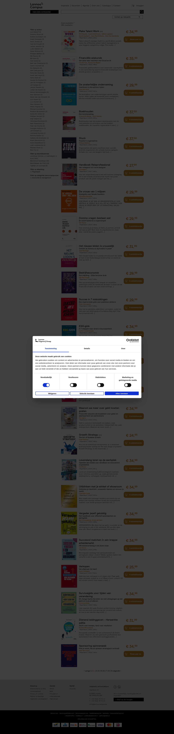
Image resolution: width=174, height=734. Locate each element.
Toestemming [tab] (51, 349)
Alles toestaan (122, 394)
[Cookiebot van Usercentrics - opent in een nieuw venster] (128, 340)
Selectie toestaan (87, 394)
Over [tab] (123, 349)
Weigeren (52, 394)
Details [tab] (87, 349)
